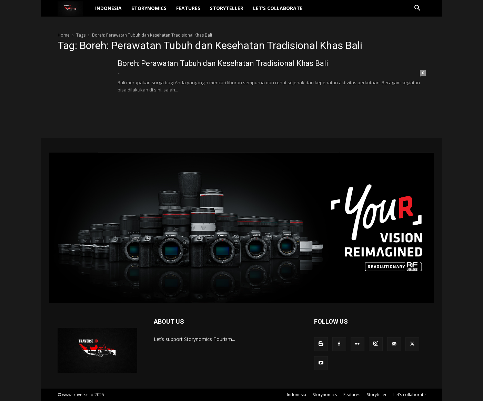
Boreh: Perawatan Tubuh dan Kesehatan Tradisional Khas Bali (223, 63)
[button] (417, 9)
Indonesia (108, 8)
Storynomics (149, 8)
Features (188, 8)
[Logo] (74, 8)
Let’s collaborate (278, 8)
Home (64, 35)
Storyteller (226, 8)
